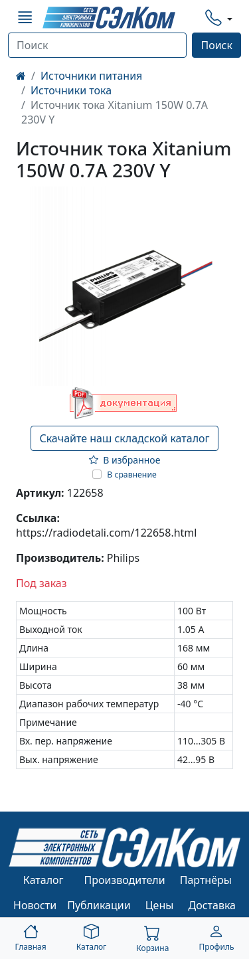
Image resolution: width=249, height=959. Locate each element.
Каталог (43, 880)
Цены (159, 905)
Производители (124, 880)
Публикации (99, 905)
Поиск (216, 45)
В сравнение (132, 474)
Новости (34, 905)
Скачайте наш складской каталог (124, 438)
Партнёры (206, 880)
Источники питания (91, 75)
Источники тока (71, 90)
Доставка (212, 905)
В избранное (125, 460)
